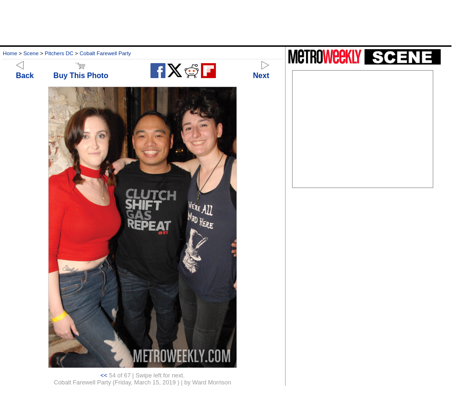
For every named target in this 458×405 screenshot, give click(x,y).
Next (261, 71)
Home (10, 53)
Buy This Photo (80, 71)
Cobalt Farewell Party (105, 53)
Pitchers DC (59, 53)
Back (25, 71)
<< (103, 375)
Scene (31, 53)
